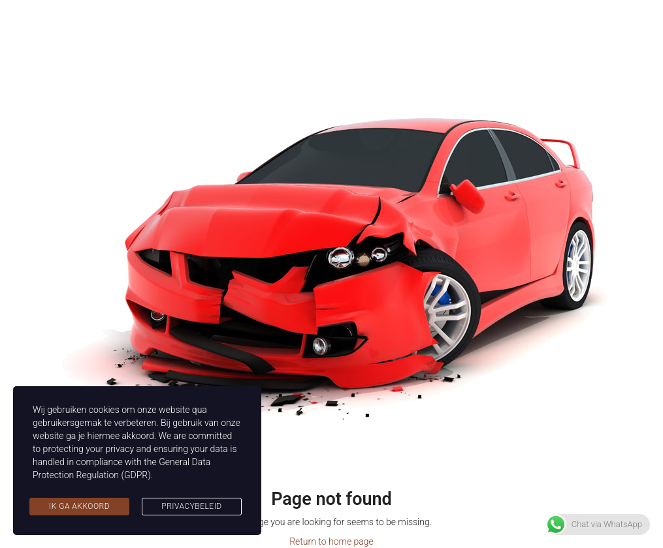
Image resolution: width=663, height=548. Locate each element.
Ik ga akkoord (79, 506)
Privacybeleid (191, 506)
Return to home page (331, 541)
